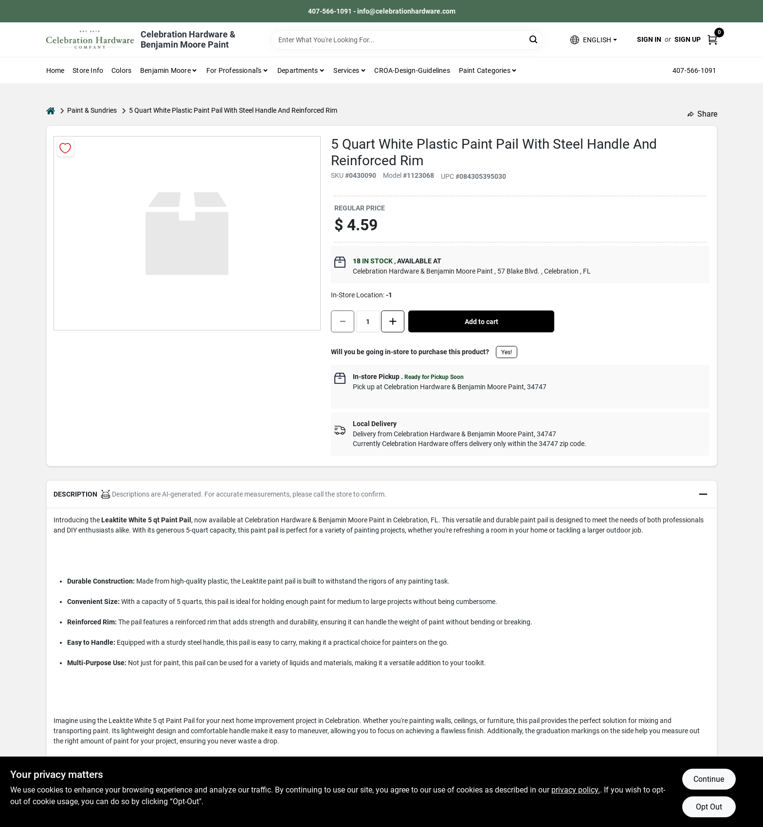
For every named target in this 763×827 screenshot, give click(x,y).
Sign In (649, 39)
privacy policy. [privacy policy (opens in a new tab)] (575, 789)
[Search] (534, 39)
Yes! (506, 352)
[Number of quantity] (368, 321)
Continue (708, 779)
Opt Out (709, 806)
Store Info (88, 70)
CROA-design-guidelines (412, 70)
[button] (593, 39)
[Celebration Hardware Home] (90, 40)
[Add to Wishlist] (65, 147)
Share (702, 114)
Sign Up (687, 39)
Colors (121, 70)
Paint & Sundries (92, 110)
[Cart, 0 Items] (712, 39)
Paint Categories (484, 70)
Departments (297, 70)
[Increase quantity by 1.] (392, 321)
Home (55, 70)
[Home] (50, 110)
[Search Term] (407, 40)
